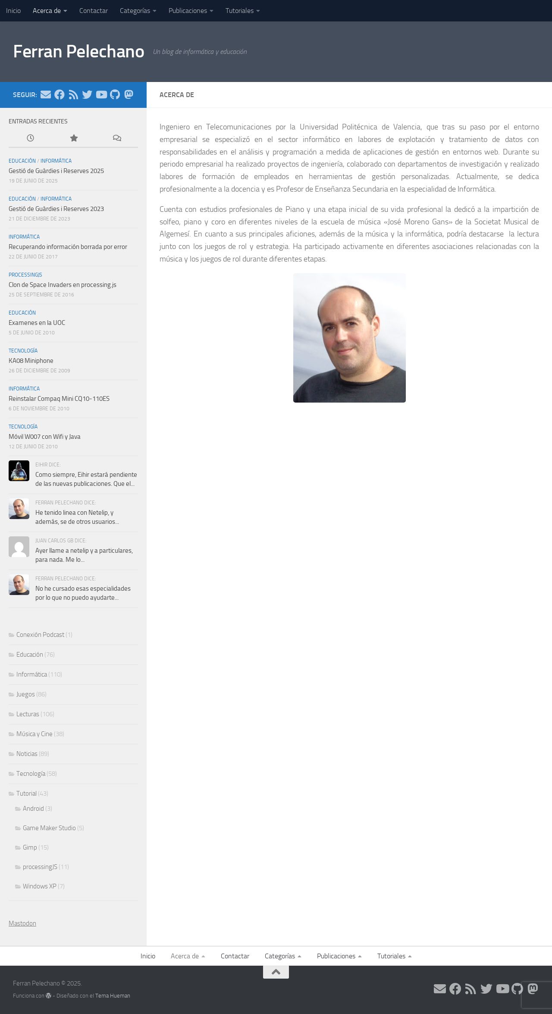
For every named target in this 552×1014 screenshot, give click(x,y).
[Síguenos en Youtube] (101, 94)
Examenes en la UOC (37, 323)
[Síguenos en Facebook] (59, 94)
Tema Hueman (112, 995)
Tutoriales (240, 10)
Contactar (93, 10)
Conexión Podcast (40, 635)
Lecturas (27, 714)
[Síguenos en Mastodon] (128, 94)
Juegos (25, 694)
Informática (56, 161)
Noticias (27, 754)
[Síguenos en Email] (46, 94)
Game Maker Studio (49, 828)
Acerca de (47, 10)
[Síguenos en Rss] (73, 94)
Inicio (13, 10)
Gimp (30, 847)
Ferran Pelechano (78, 51)
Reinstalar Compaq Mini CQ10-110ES (59, 399)
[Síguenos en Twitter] (87, 94)
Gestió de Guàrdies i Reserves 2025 (56, 171)
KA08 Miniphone (31, 361)
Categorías (135, 10)
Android (33, 808)
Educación (22, 161)
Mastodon (22, 923)
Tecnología (23, 351)
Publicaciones (188, 10)
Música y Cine (34, 734)
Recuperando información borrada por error (68, 247)
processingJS (25, 275)
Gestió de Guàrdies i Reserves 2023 (56, 209)
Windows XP (39, 886)
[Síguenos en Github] (115, 94)
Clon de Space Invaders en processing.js (62, 285)
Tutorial (26, 793)
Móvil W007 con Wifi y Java (45, 437)
